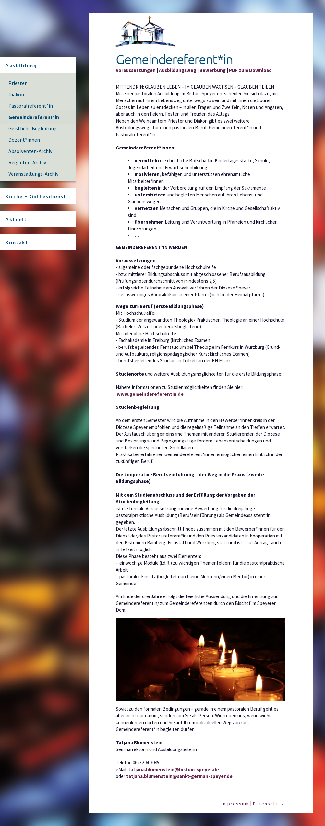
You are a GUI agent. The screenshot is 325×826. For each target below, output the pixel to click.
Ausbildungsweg (177, 70)
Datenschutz (268, 804)
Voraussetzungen (136, 70)
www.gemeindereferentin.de (150, 394)
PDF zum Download (250, 70)
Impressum (235, 804)
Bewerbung (212, 70)
